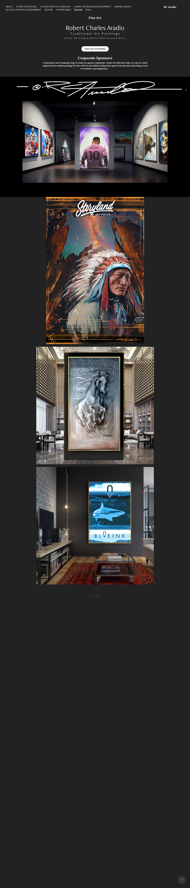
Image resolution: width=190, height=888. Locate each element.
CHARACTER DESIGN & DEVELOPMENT (92, 6)
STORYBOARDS (63, 9)
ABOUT (9, 6)
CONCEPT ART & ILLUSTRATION (55, 6)
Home (88, 9)
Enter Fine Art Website (95, 48)
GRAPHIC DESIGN (122, 6)
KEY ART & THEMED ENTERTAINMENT (23, 9)
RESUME (49, 9)
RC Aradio (170, 7)
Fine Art (78, 9)
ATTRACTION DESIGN (26, 6)
